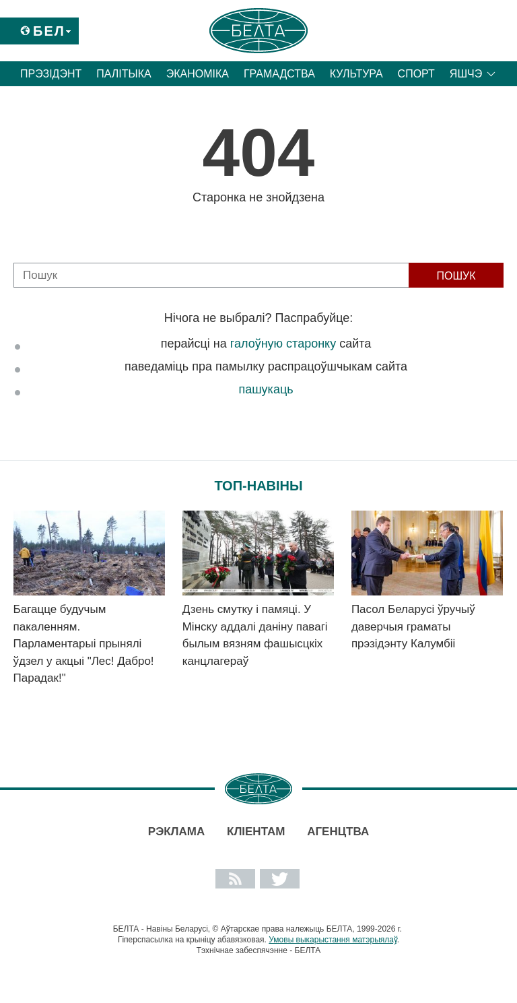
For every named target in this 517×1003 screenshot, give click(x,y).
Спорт (416, 73)
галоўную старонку (283, 343)
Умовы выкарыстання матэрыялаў (333, 939)
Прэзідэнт (50, 73)
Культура (356, 73)
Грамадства (279, 73)
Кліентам (256, 831)
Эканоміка (197, 73)
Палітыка (123, 73)
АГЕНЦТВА (338, 831)
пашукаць (265, 389)
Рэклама (176, 831)
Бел (49, 31)
